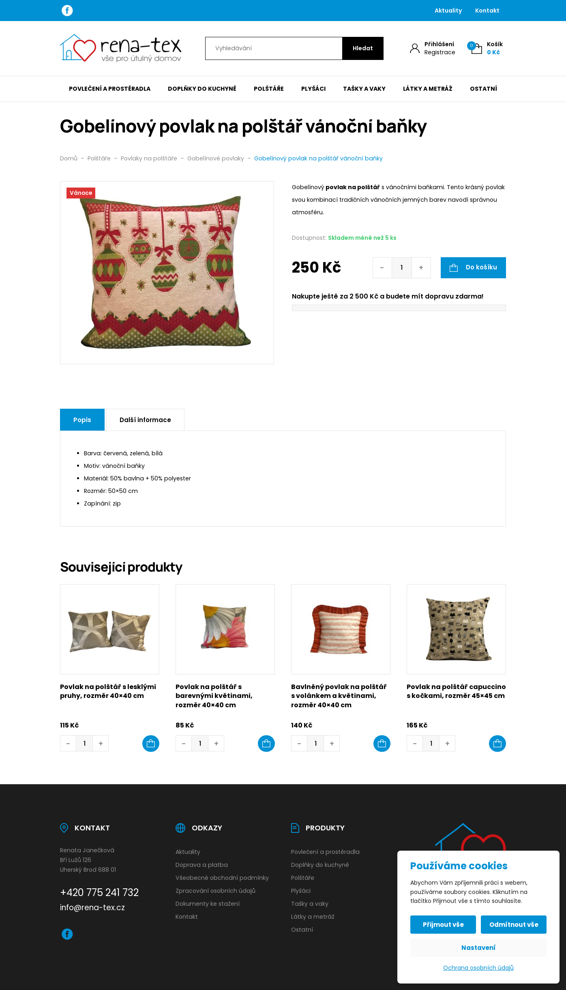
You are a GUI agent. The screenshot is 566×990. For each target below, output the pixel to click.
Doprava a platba (202, 865)
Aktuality (448, 10)
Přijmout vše (443, 924)
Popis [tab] (82, 420)
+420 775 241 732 (99, 892)
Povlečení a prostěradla (109, 89)
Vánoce (81, 193)
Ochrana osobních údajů (478, 968)
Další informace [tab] (145, 420)
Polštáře (269, 89)
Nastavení (478, 947)
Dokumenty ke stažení (208, 904)
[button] (150, 743)
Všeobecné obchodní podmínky (222, 878)
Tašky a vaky (364, 89)
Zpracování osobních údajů (215, 891)
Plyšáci (313, 89)
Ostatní (483, 89)
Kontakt (487, 10)
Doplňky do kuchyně (202, 89)
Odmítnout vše (513, 924)
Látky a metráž (427, 89)
